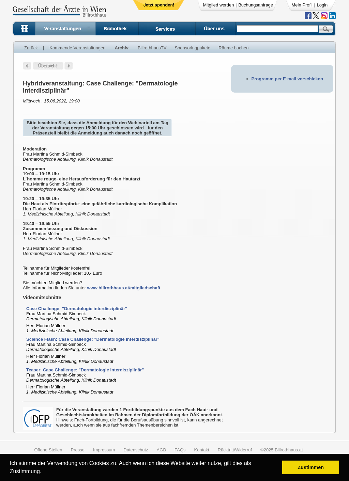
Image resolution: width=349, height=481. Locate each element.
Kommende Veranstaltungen (77, 47)
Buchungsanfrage (255, 4)
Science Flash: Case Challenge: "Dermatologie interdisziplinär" (93, 339)
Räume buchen (233, 47)
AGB (161, 449)
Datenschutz (135, 449)
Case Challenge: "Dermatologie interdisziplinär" (76, 308)
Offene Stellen (48, 449)
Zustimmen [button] (311, 467)
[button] (44, 472)
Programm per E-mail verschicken (287, 78)
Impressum (104, 449)
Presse (78, 449)
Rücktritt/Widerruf (235, 449)
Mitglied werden (218, 4)
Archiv (121, 47)
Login (322, 4)
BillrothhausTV (152, 47)
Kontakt (201, 449)
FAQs (180, 449)
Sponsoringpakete (192, 47)
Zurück (31, 47)
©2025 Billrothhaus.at (281, 449)
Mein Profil (302, 4)
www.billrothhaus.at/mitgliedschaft (124, 287)
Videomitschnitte (42, 297)
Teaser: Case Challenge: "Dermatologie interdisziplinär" (85, 369)
